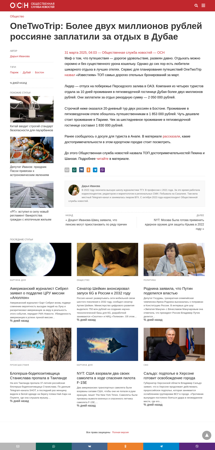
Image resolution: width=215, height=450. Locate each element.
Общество (17, 16)
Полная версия (120, 432)
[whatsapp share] (74, 170)
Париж (14, 72)
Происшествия (19, 365)
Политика (150, 280)
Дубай (27, 72)
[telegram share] (95, 170)
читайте (103, 159)
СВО (146, 365)
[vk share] (81, 169)
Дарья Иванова (91, 186)
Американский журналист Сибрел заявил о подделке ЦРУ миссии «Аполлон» (39, 293)
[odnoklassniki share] (88, 170)
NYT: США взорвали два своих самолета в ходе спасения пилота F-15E (106, 378)
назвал (70, 75)
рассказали (171, 136)
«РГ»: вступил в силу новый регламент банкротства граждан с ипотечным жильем (30, 214)
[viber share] (102, 170)
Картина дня (18, 280)
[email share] (67, 170)
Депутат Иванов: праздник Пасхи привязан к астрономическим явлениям (29, 170)
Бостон (39, 72)
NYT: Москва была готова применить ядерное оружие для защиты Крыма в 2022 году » (174, 224)
